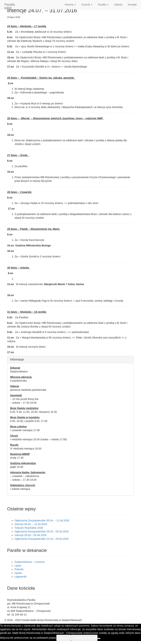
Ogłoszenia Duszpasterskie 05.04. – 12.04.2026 (42, 520)
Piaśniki (19, 569)
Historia (70, 4)
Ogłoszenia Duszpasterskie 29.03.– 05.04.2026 (41, 531)
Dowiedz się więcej (84, 637)
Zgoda (18, 572)
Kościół (87, 4)
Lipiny (18, 565)
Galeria (118, 4)
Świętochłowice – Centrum (30, 561)
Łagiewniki (20, 576)
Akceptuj (64, 637)
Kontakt (132, 4)
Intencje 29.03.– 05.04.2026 (30, 535)
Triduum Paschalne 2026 (29, 527)
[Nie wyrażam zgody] (98, 638)
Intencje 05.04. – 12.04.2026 (31, 524)
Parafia (103, 4)
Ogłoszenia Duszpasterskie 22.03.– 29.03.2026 (41, 538)
